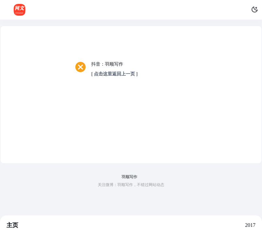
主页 (12, 225)
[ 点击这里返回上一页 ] (114, 73)
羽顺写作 (129, 177)
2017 (250, 225)
